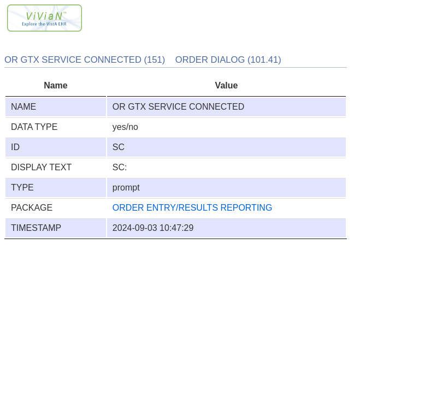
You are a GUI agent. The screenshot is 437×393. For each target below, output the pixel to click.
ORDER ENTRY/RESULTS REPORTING (193, 207)
